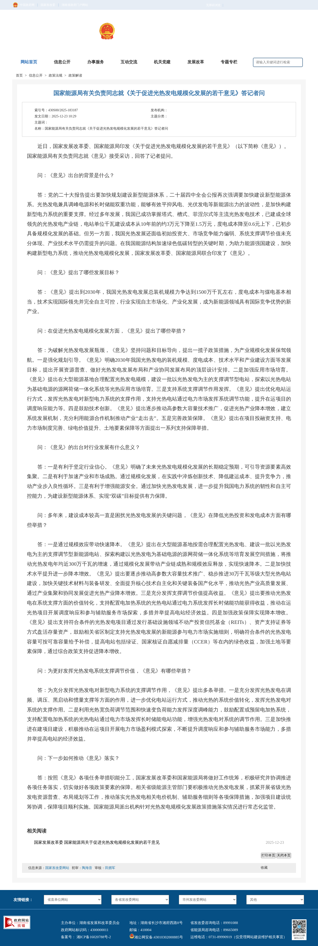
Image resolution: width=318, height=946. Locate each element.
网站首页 (29, 62)
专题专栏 (229, 62)
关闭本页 (284, 855)
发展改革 (195, 62)
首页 (19, 75)
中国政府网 (27, 5)
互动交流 (129, 62)
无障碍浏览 (214, 5)
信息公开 (62, 62)
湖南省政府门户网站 (75, 5)
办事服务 (95, 62)
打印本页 (268, 855)
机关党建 (162, 62)
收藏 (264, 867)
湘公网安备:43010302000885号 (156, 937)
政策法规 (55, 75)
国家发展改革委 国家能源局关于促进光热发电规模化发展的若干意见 (97, 842)
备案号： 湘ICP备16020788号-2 (86, 937)
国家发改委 (48, 5)
